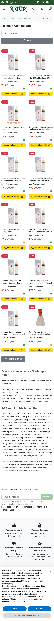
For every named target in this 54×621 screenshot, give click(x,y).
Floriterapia (16, 19)
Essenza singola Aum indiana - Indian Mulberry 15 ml (13, 77)
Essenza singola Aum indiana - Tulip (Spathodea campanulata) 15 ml (13, 231)
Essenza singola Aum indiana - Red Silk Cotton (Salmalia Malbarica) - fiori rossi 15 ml (41, 180)
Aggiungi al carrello (13, 94)
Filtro (27, 41)
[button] (33, 8)
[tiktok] (52, 2)
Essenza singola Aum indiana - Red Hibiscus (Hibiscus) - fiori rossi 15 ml (13, 180)
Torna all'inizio (13, 359)
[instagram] (43, 2)
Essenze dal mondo (32, 19)
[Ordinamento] (20, 33)
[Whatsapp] (11, 2)
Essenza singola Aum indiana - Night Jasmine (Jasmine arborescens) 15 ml (41, 129)
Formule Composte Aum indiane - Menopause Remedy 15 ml (41, 283)
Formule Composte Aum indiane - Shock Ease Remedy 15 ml (13, 334)
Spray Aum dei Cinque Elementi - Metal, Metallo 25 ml (40, 334)
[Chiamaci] (16, 2)
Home (6, 19)
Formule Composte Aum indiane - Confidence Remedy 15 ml (40, 231)
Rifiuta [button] (15, 609)
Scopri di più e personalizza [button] (27, 615)
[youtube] (47, 2)
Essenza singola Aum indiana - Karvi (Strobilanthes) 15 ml (41, 77)
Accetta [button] (39, 609)
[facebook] (38, 2)
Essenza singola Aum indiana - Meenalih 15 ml (13, 128)
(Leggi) (12, 510)
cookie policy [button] (7, 583)
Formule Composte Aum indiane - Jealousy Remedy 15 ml (12, 283)
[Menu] (3, 8)
